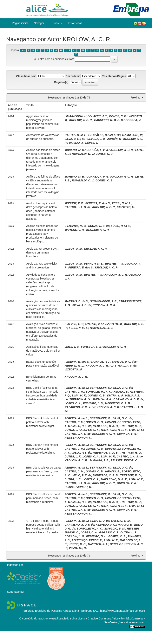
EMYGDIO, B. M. (114, 528)
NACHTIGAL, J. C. (101, 327)
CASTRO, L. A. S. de (78, 207)
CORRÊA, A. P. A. (97, 150)
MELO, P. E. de (81, 426)
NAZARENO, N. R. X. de (80, 407)
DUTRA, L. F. (115, 395)
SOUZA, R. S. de (98, 225)
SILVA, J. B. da (81, 305)
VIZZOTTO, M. (126, 207)
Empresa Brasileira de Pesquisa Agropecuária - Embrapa (57, 610)
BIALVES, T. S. (114, 263)
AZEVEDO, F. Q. (106, 524)
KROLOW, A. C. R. (81, 120)
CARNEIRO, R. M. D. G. (109, 120)
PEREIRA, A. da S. (76, 387)
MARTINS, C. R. (75, 229)
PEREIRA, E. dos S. (97, 203)
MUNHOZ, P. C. (74, 203)
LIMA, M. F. (79, 395)
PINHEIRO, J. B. (93, 403)
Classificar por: (26, 76)
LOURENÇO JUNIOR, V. (87, 540)
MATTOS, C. (117, 135)
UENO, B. (116, 544)
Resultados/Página (114, 76)
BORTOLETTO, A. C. (99, 391)
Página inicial (20, 23)
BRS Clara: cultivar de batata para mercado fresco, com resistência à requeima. (43, 471)
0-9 (23, 50)
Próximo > (136, 97)
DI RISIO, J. (76, 142)
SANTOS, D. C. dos (124, 361)
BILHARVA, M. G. (76, 225)
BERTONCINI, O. (100, 387)
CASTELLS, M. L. (76, 135)
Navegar (40, 23)
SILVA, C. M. (72, 138)
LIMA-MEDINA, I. (75, 116)
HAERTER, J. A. (98, 544)
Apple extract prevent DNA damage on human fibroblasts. (42, 252)
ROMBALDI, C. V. (83, 153)
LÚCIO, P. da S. (120, 225)
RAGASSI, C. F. (109, 532)
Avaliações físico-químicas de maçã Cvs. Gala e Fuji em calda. (43, 350)
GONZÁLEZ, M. (98, 135)
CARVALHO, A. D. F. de (128, 399)
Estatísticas (75, 23)
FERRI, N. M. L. (121, 203)
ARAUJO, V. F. (94, 324)
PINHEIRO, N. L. (96, 536)
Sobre (58, 23)
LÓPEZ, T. (91, 142)
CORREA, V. (133, 120)
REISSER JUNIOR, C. (78, 437)
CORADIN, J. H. (75, 536)
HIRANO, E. (121, 391)
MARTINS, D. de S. (77, 301)
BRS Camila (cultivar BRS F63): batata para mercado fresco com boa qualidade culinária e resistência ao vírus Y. (42, 395)
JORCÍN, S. (114, 138)
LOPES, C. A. (73, 403)
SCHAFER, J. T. (97, 116)
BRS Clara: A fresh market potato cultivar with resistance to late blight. (42, 422)
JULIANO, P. (134, 135)
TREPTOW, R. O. (79, 399)
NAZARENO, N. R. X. (114, 429)
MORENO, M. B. (75, 150)
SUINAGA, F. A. (102, 399)
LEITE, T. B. (72, 346)
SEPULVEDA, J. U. (94, 138)
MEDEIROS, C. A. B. (118, 403)
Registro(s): (61, 82)
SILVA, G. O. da (122, 387)
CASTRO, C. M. (74, 391)
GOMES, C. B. (118, 116)
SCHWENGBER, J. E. (103, 301)
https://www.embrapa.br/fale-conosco (122, 610)
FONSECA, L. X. (91, 346)
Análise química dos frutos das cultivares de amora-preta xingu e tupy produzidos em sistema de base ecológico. (42, 233)
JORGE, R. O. (77, 544)
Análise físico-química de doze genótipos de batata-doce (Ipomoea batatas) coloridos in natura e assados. (42, 211)
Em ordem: (73, 76)
